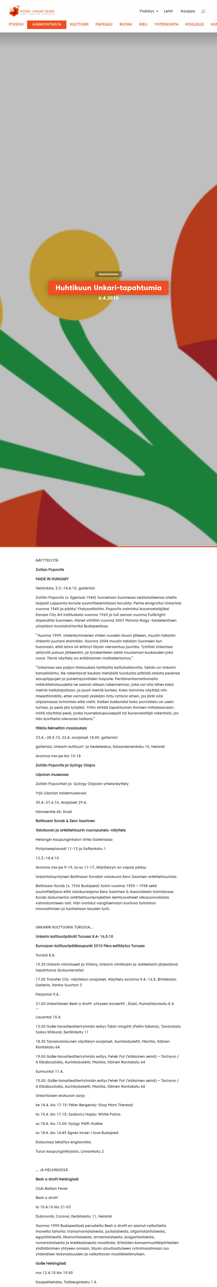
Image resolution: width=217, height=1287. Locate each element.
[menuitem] (148, 11)
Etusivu (16, 24)
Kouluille (194, 24)
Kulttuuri (79, 24)
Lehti (168, 11)
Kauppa (188, 11)
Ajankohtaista (46, 24)
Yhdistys (146, 11)
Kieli (143, 24)
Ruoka (126, 24)
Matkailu (104, 24)
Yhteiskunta (166, 24)
